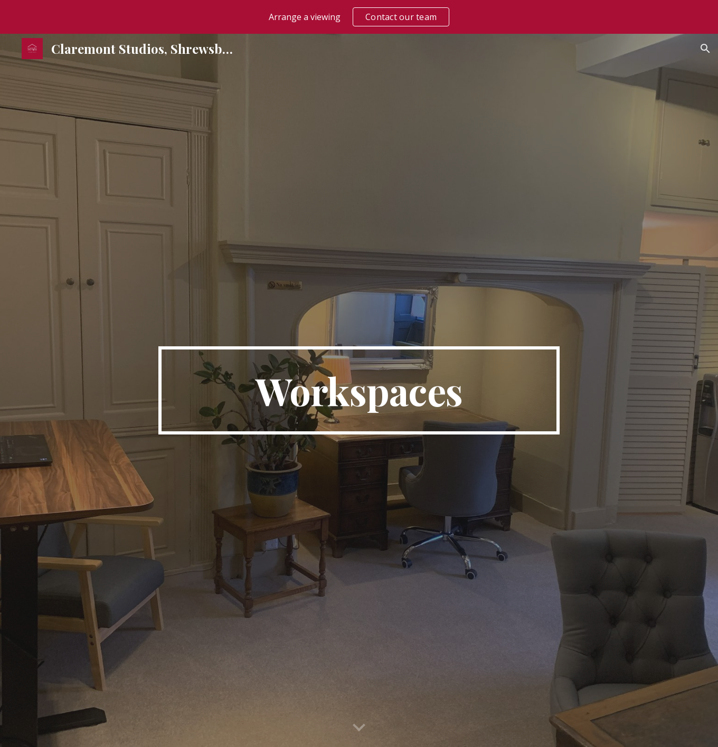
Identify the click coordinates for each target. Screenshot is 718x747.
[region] (359, 17)
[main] (359, 390)
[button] (705, 48)
